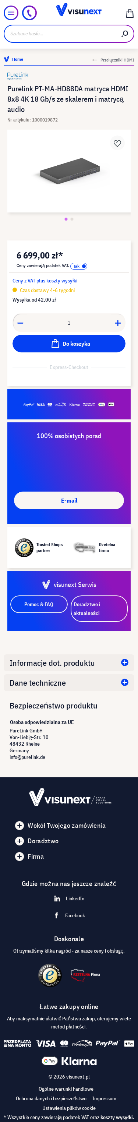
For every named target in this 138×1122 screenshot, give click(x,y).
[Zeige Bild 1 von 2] (66, 219)
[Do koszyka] (69, 343)
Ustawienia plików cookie (69, 1108)
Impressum (104, 1098)
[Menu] (11, 13)
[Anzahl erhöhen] (118, 322)
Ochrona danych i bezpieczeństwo (51, 1098)
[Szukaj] (125, 34)
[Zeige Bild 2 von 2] (72, 219)
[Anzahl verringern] (20, 322)
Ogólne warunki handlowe (66, 1089)
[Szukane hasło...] (60, 34)
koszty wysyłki (116, 1117)
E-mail (69, 500)
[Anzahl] (69, 322)
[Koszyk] (129, 13)
